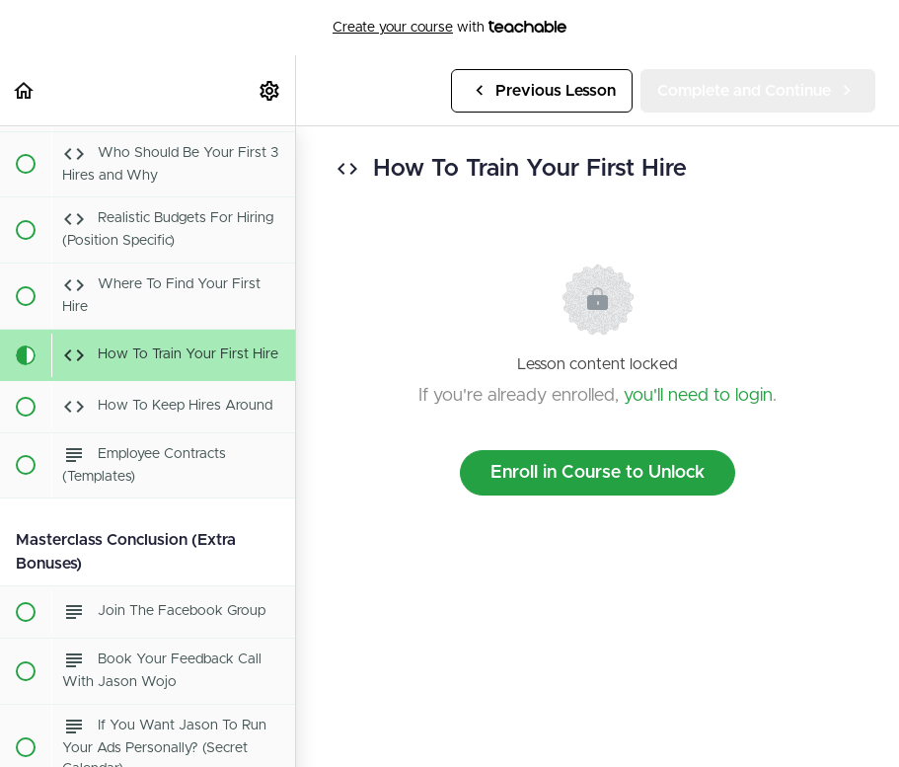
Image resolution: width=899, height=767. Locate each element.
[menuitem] (270, 90)
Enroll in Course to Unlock (597, 473)
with (449, 28)
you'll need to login (698, 396)
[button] (24, 90)
